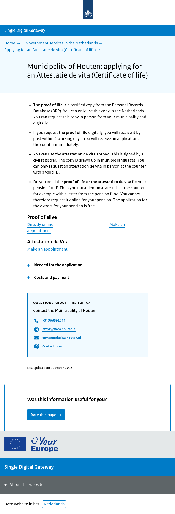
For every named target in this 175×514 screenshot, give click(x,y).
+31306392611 (54, 320)
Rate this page (46, 414)
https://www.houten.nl (59, 329)
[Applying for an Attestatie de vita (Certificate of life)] (53, 50)
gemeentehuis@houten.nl (61, 338)
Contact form (52, 346)
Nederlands (54, 504)
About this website (23, 484)
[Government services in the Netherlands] (65, 43)
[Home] (13, 43)
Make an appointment (47, 249)
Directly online (40, 224)
